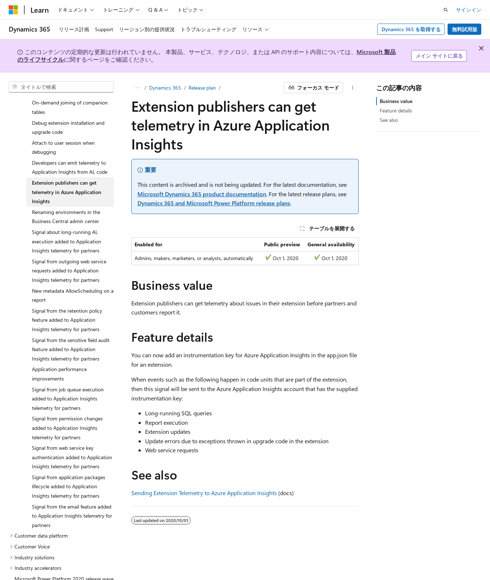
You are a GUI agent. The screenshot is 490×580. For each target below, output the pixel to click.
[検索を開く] (445, 9)
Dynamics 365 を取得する (411, 29)
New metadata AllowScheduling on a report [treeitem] (73, 281)
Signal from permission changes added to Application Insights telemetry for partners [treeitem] (67, 414)
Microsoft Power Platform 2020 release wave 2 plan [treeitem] (64, 570)
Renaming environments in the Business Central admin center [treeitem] (66, 203)
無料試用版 (464, 29)
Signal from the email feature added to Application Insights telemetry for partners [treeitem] (72, 502)
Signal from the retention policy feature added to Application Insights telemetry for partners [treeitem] (67, 306)
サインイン (468, 9)
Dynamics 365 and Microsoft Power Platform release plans (213, 203)
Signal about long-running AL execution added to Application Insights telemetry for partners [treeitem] (66, 227)
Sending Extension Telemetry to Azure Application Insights (204, 493)
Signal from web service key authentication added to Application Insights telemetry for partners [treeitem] (72, 443)
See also (389, 119)
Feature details (396, 110)
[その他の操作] (352, 88)
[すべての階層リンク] (137, 88)
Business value (396, 101)
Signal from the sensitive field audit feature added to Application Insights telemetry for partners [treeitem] (71, 335)
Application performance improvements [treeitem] (59, 360)
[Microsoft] (13, 10)
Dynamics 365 (165, 87)
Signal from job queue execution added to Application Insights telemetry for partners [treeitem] (68, 385)
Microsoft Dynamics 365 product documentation (201, 194)
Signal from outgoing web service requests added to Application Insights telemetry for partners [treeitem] (69, 257)
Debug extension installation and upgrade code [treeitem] (68, 114)
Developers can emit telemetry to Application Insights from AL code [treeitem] (69, 153)
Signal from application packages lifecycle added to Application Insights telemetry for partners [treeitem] (68, 472)
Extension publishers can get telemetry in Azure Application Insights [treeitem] (66, 178)
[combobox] (61, 87)
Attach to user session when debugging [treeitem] (63, 134)
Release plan (202, 87)
